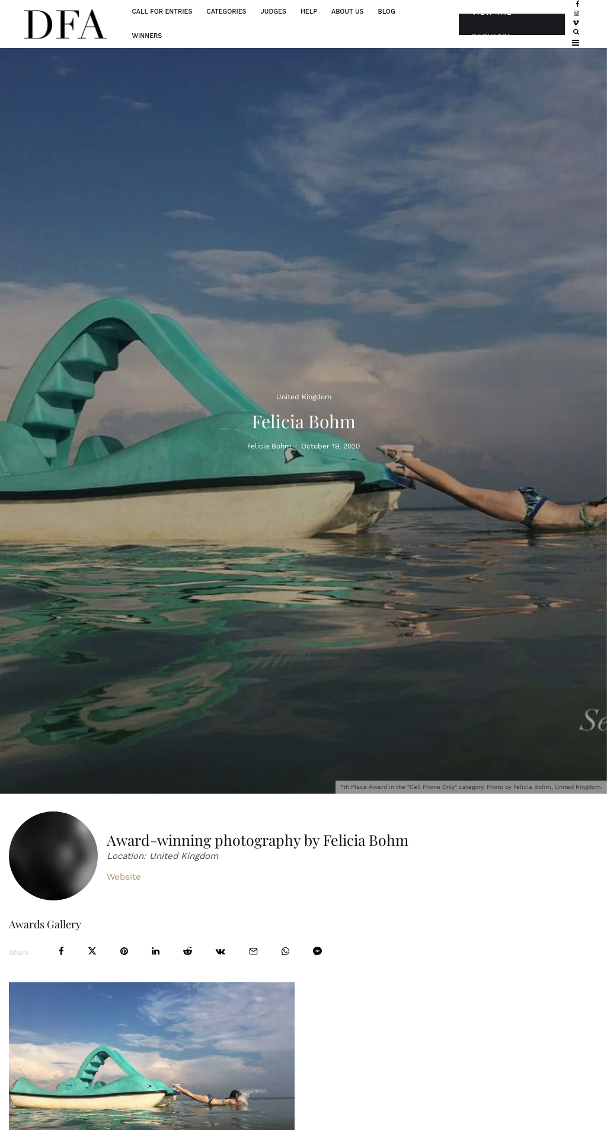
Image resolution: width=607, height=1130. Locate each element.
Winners (147, 36)
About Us (347, 11)
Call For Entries (162, 11)
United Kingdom (303, 396)
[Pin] (124, 951)
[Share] (61, 951)
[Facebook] (577, 4)
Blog (386, 11)
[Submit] (187, 951)
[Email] (253, 951)
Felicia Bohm (269, 445)
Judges (273, 11)
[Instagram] (576, 14)
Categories (226, 11)
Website (124, 876)
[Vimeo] (576, 23)
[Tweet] (92, 951)
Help (309, 11)
